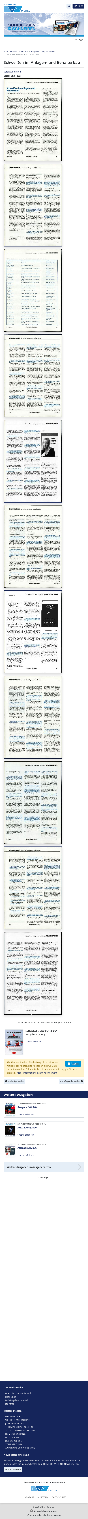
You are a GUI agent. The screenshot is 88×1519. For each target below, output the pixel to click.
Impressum (43, 1497)
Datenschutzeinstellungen (45, 1511)
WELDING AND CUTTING (17, 1419)
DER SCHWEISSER (14, 1440)
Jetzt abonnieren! (13, 1469)
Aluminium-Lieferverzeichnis (20, 1447)
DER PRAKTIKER (13, 1416)
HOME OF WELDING (15, 1433)
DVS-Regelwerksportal (16, 1400)
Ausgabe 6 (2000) (48, 51)
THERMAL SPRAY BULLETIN (19, 1426)
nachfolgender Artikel (71, 1081)
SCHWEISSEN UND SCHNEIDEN (16, 51)
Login (73, 1063)
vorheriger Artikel (14, 1081)
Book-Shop (10, 1396)
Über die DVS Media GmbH (19, 1393)
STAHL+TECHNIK (13, 1444)
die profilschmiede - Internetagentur (45, 1515)
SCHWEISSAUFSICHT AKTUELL (20, 1430)
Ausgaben (35, 51)
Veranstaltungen (12, 71)
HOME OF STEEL (13, 1437)
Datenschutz (59, 1497)
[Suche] (69, 6)
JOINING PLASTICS (14, 1423)
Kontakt (29, 1497)
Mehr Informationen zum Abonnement (37, 1072)
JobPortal (10, 1403)
